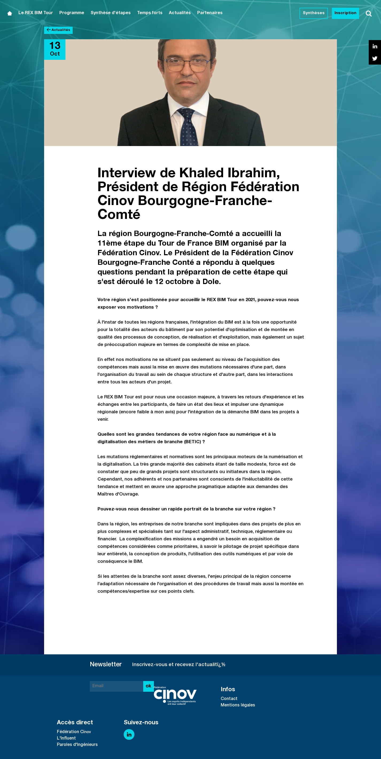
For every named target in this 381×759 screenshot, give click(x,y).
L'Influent (66, 739)
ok (148, 686)
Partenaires (210, 13)
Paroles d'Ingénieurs (77, 745)
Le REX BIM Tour (35, 13)
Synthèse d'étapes (111, 13)
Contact (229, 699)
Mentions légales (238, 705)
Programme (71, 13)
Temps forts (149, 13)
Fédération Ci (70, 732)
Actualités (180, 13)
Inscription (345, 13)
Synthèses (314, 13)
